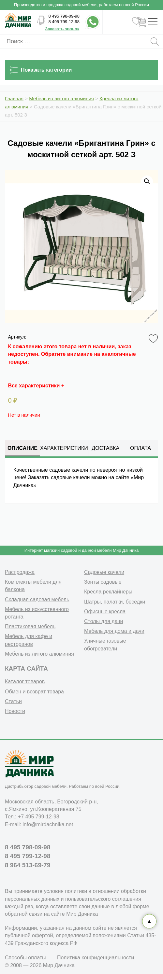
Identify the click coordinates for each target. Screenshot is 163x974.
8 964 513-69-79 (27, 865)
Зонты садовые (103, 582)
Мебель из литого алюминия (39, 654)
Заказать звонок (62, 28)
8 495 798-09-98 (64, 16)
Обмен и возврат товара (34, 691)
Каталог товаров (25, 681)
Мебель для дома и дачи (114, 631)
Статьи (13, 701)
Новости (15, 711)
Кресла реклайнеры (108, 591)
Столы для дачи (103, 621)
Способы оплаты (25, 957)
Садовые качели (104, 572)
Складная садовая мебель (37, 599)
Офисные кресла (105, 611)
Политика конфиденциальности (95, 957)
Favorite (154, 338)
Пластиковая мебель (30, 626)
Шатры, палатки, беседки (114, 602)
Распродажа (20, 572)
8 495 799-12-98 (64, 21)
